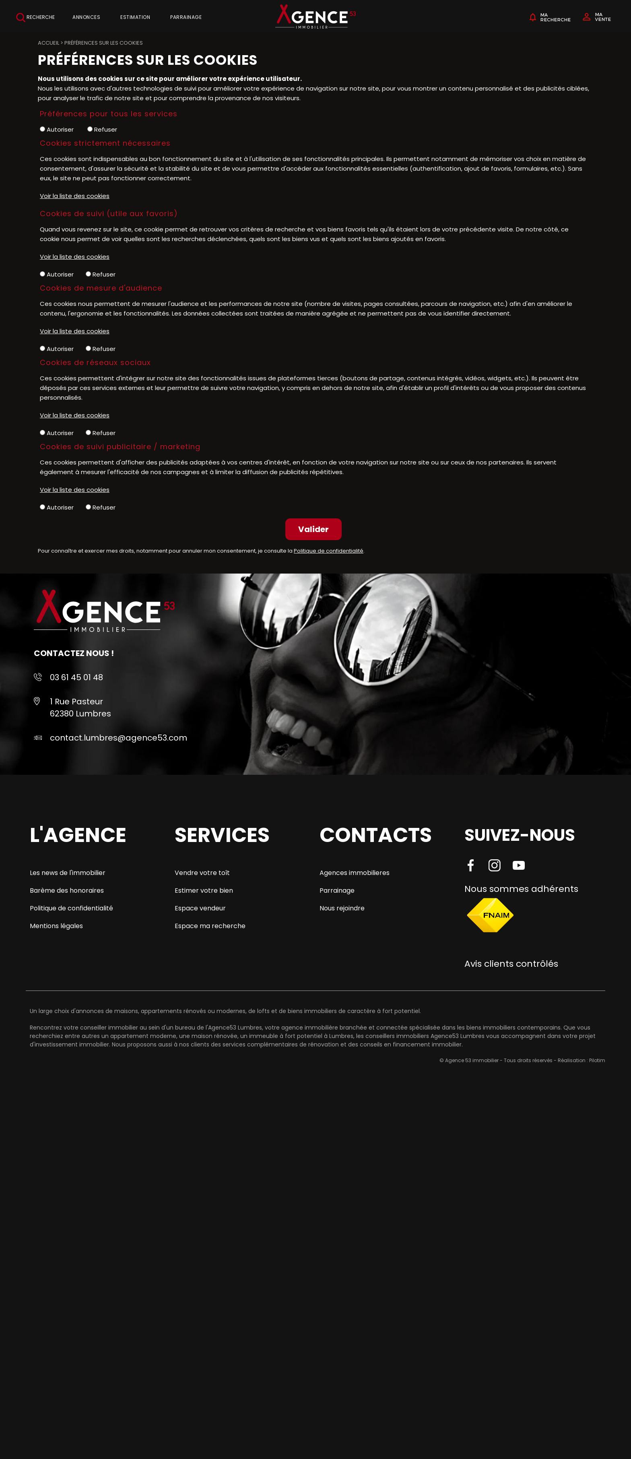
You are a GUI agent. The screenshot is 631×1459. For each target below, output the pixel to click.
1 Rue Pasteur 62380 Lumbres (80, 707)
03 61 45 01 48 (76, 677)
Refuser (102, 129)
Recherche (35, 17)
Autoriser (57, 129)
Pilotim (597, 1060)
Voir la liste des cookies (74, 196)
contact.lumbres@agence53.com (118, 737)
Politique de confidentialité (328, 550)
